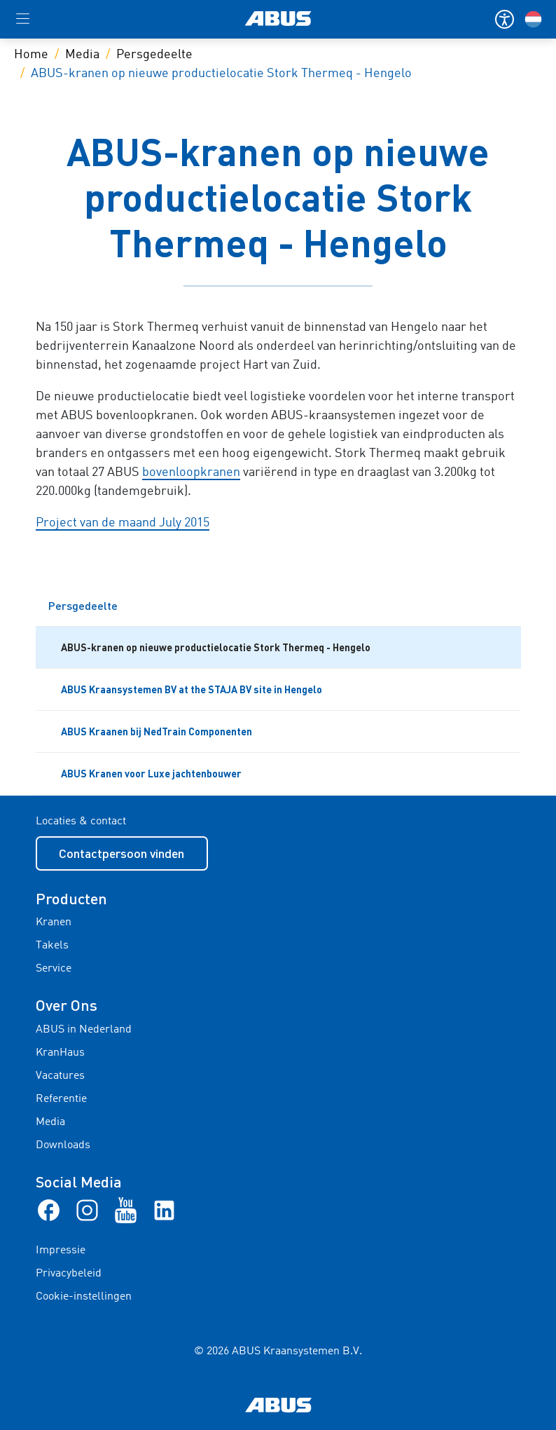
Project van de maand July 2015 (122, 523)
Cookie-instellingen (84, 1296)
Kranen (53, 922)
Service (53, 968)
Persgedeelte (154, 54)
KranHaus (60, 1052)
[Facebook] (49, 1210)
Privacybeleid (69, 1273)
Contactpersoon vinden (121, 853)
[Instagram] (87, 1210)
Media (82, 54)
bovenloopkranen (191, 472)
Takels (52, 945)
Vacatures (60, 1076)
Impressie (60, 1250)
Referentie (61, 1099)
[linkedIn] (164, 1210)
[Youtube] (126, 1210)
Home (31, 54)
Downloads (63, 1145)
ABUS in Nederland (84, 1029)
